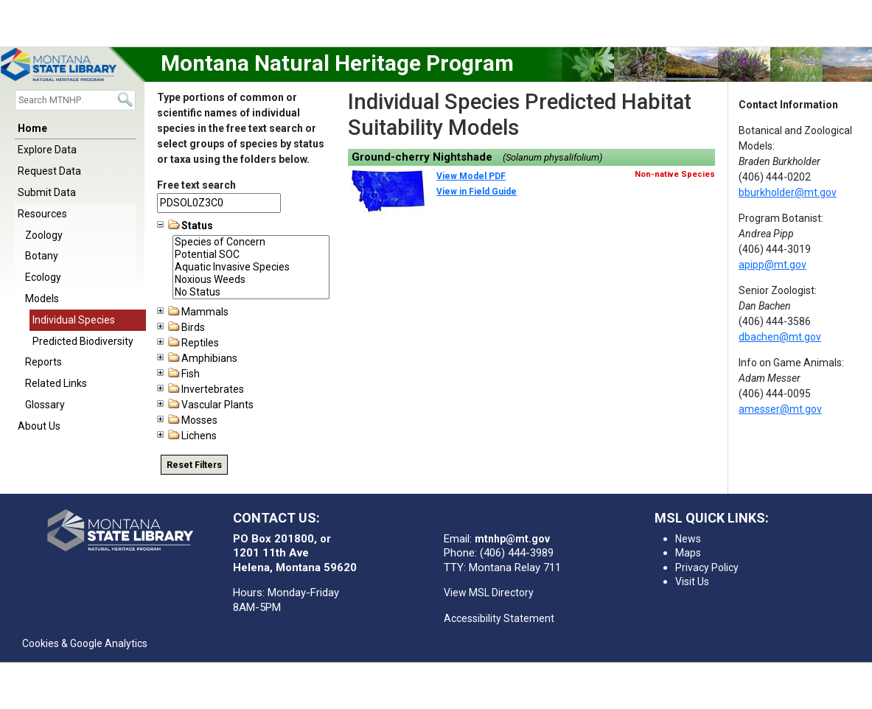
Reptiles (188, 343)
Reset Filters (194, 465)
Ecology (43, 277)
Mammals (193, 312)
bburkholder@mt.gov (788, 192)
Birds (181, 327)
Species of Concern (251, 242)
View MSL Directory (489, 592)
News (688, 539)
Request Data (49, 171)
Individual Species (73, 320)
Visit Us (692, 581)
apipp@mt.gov (772, 264)
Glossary (45, 405)
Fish (178, 374)
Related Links (56, 383)
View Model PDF (471, 176)
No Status (251, 292)
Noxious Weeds (251, 279)
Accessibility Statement (499, 618)
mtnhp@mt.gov (512, 539)
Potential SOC (251, 254)
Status (185, 225)
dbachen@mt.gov (780, 337)
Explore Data (47, 150)
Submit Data (47, 192)
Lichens (187, 435)
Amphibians (197, 358)
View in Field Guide (476, 191)
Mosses (187, 420)
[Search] (75, 100)
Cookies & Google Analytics (84, 643)
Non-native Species (675, 174)
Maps (688, 553)
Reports (43, 362)
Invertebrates (200, 389)
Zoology (44, 235)
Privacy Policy (707, 567)
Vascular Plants (205, 405)
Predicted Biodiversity (82, 341)
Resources (42, 214)
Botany (41, 256)
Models (42, 298)
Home (32, 128)
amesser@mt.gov (780, 409)
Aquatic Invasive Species (251, 267)
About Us (39, 426)
